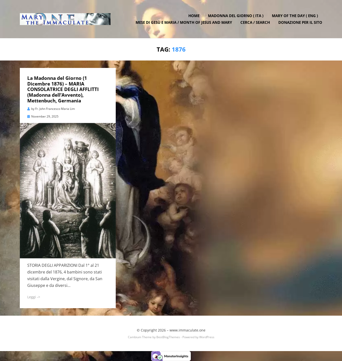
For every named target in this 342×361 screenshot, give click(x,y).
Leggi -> (33, 297)
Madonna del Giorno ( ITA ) (235, 15)
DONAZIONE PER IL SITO (300, 22)
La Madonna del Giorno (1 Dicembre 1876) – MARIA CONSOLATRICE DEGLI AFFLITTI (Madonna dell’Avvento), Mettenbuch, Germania (63, 89)
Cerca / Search (255, 22)
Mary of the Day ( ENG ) (295, 15)
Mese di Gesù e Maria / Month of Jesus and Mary (184, 22)
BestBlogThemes (168, 337)
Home (194, 15)
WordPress (206, 337)
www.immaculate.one (187, 330)
